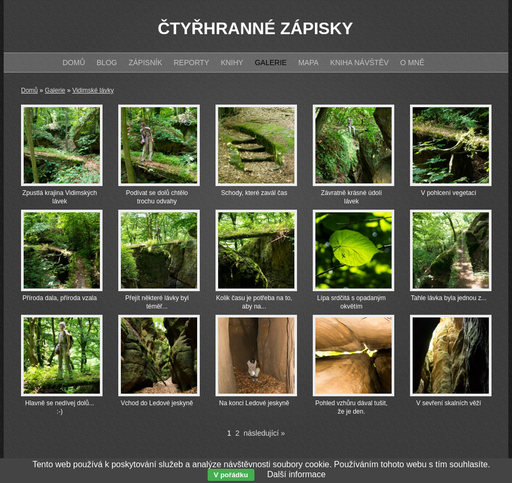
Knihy (232, 62)
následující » (264, 433)
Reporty (191, 62)
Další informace (296, 474)
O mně (412, 62)
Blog (107, 62)
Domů (29, 90)
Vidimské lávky (93, 90)
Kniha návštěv (359, 62)
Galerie (55, 90)
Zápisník (145, 62)
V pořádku (231, 475)
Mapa (308, 62)
